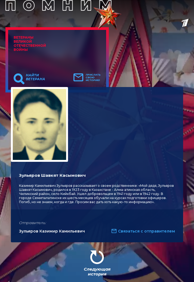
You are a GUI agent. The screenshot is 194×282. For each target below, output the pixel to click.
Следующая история (97, 271)
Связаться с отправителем (146, 231)
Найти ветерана (35, 77)
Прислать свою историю (93, 77)
